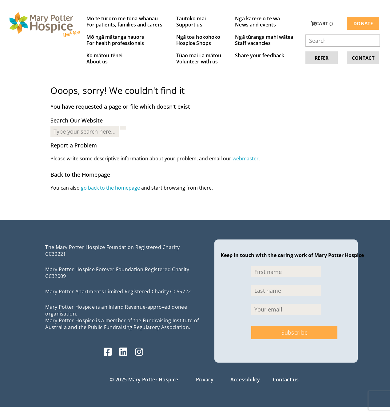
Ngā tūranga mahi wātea (264, 40)
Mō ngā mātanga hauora (124, 40)
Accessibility (245, 379)
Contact (363, 58)
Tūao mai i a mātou (198, 58)
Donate (363, 23)
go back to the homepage (110, 187)
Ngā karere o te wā (264, 21)
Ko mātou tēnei (124, 58)
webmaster (246, 158)
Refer (322, 58)
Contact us (286, 379)
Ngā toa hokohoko (198, 40)
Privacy (205, 379)
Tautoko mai (198, 21)
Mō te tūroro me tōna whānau (124, 21)
